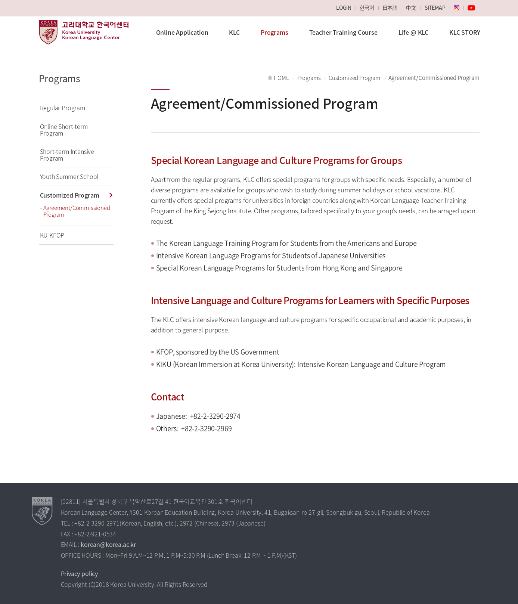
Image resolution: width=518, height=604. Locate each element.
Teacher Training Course (343, 32)
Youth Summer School (69, 176)
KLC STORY (464, 32)
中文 (411, 7)
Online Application (182, 32)
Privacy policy (79, 573)
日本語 (390, 7)
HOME (281, 78)
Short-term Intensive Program (67, 154)
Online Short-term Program (64, 129)
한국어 (367, 7)
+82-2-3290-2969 (206, 428)
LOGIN (343, 7)
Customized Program (69, 195)
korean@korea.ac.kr (108, 544)
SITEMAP (435, 7)
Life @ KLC (413, 32)
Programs (274, 32)
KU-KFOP (52, 234)
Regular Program (62, 107)
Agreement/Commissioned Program (76, 211)
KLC (234, 32)
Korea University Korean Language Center (83, 36)
